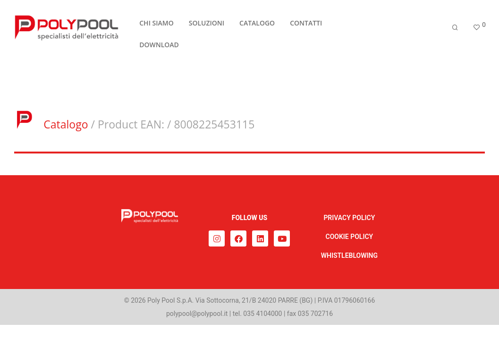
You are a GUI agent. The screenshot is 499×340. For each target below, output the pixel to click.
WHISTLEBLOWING (349, 255)
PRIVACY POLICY (349, 217)
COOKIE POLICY (349, 236)
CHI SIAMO (156, 25)
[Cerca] (455, 29)
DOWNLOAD (159, 46)
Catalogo (65, 124)
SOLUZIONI (206, 25)
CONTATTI (306, 25)
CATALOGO (257, 25)
